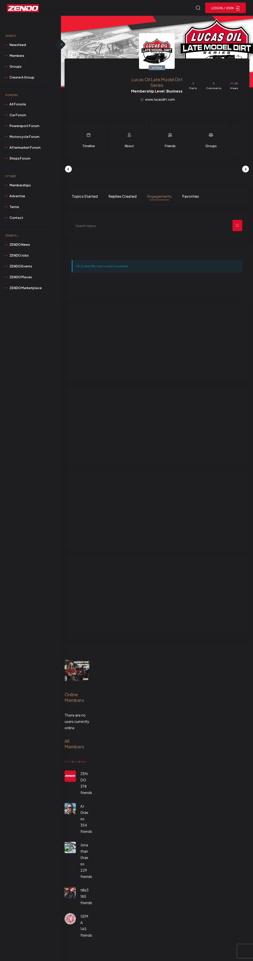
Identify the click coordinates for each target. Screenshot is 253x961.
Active (76, 762)
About (129, 146)
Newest (68, 762)
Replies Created (123, 197)
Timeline (88, 146)
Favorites (190, 197)
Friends (170, 146)
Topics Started (85, 197)
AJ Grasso (84, 813)
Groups (211, 146)
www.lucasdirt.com (160, 100)
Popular (83, 762)
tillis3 (84, 890)
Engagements (159, 197)
